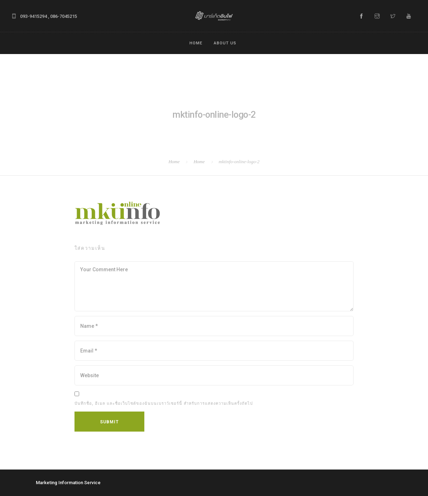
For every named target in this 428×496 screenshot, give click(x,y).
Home (195, 43)
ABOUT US (225, 43)
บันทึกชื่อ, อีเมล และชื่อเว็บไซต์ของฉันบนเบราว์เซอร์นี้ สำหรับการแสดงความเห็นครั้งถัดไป (163, 403)
